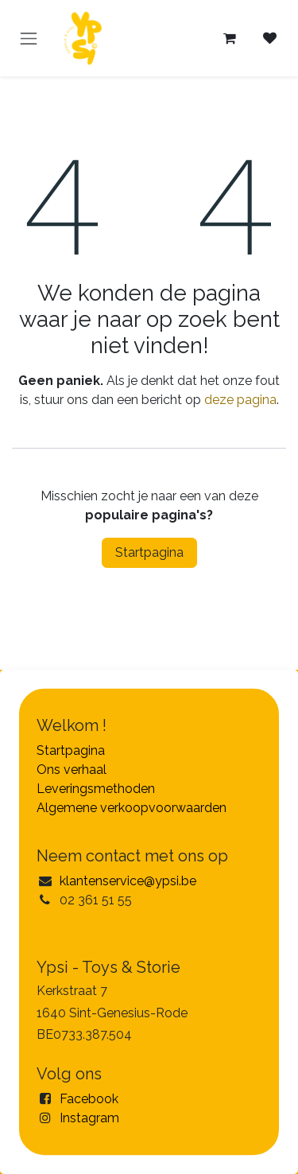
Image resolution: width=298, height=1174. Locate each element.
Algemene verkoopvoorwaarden (131, 807)
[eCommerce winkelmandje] (229, 38)
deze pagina (240, 399)
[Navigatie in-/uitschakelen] (28, 38)
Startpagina (149, 552)
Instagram (89, 1117)
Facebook (89, 1098)
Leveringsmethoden (96, 788)
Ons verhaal (71, 769)
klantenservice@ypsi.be (128, 880)
